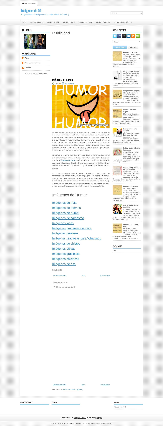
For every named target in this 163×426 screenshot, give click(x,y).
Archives (133, 47)
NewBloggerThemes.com (105, 423)
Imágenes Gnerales (36, 22)
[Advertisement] (81, 58)
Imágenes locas (63, 223)
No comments (69, 83)
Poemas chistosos (130, 186)
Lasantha (78, 423)
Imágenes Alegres (69, 22)
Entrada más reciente (59, 275)
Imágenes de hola (64, 202)
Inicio (24, 22)
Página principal (28, 3)
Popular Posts (120, 47)
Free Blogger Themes (89, 423)
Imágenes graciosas (66, 253)
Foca (27, 58)
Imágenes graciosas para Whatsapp (76, 238)
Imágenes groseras (65, 233)
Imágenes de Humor (62, 80)
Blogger (44, 73)
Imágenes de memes (66, 207)
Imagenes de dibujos (131, 72)
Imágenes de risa (64, 264)
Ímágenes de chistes (68, 160)
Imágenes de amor (53, 22)
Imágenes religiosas (103, 22)
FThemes (60, 423)
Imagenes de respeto (131, 91)
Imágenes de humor (85, 22)
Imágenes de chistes (66, 243)
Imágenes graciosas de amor (72, 228)
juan (114, 251)
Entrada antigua (105, 275)
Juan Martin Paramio (32, 63)
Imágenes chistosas (65, 259)
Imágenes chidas (63, 248)
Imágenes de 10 (31, 10)
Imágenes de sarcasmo (68, 218)
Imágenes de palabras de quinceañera (131, 168)
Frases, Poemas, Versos (124, 21)
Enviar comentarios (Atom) (72, 390)
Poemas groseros (130, 52)
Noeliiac (28, 68)
